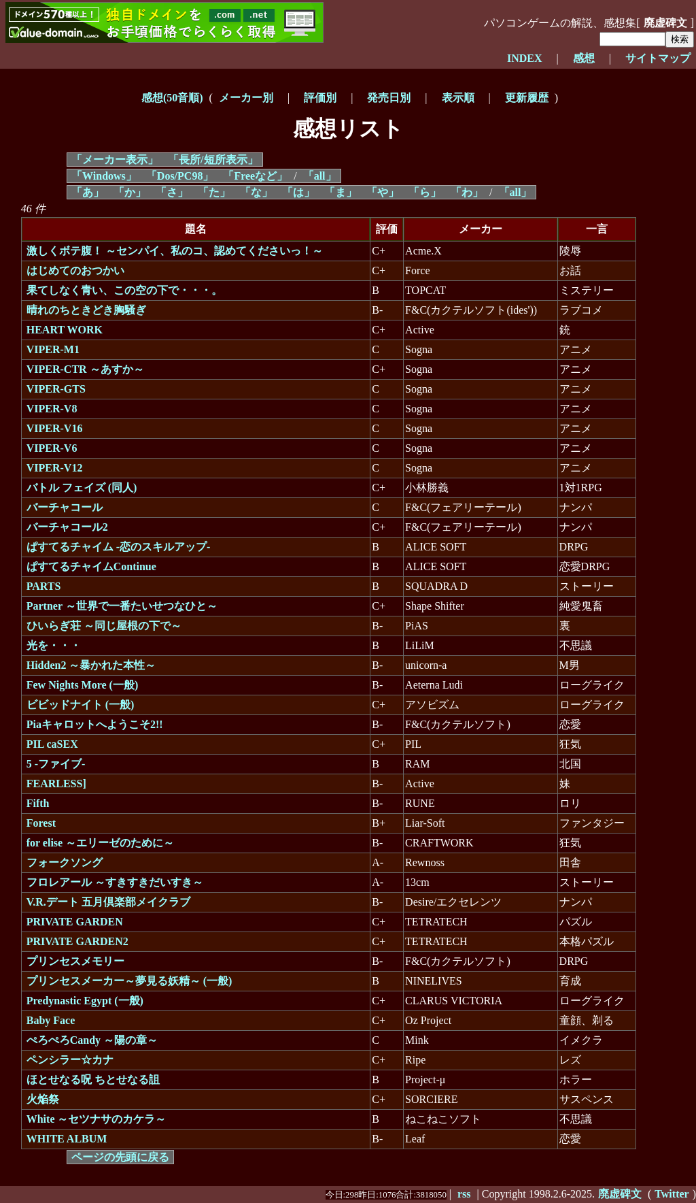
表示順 (458, 97)
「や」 (382, 192)
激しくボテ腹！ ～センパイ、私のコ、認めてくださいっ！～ (175, 251)
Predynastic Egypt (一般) (85, 1000)
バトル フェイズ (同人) (82, 487)
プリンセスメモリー (75, 961)
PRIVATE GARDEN (75, 921)
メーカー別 (246, 97)
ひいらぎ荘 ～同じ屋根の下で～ (104, 625)
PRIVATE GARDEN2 (77, 941)
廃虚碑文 (665, 23)
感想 (584, 58)
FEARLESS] (56, 783)
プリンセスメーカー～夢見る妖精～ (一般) (129, 981)
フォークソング (65, 862)
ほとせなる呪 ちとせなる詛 (93, 1079)
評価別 (320, 97)
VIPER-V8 (52, 408)
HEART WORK (65, 329)
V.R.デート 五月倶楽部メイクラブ (108, 902)
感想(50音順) (172, 97)
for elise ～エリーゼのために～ (100, 842)
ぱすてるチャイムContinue (91, 566)
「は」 (298, 192)
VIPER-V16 (55, 428)
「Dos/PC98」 (180, 176)
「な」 (256, 192)
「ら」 (424, 192)
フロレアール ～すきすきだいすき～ (115, 882)
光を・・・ (54, 645)
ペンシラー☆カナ (70, 1060)
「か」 (130, 192)
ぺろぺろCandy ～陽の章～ (92, 1040)
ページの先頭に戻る (120, 1157)
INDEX (524, 58)
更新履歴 (527, 97)
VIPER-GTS (56, 389)
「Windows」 (104, 176)
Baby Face (51, 1020)
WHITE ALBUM (67, 1138)
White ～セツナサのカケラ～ (97, 1119)
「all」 (319, 176)
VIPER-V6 (52, 448)
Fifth (38, 803)
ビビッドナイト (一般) (81, 704)
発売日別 (389, 97)
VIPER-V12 (55, 468)
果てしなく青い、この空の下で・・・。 (124, 290)
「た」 (214, 192)
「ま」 (340, 192)
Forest (41, 823)
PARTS (44, 586)
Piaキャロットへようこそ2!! (95, 724)
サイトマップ (658, 58)
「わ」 (467, 192)
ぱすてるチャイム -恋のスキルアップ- (119, 547)
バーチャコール (65, 507)
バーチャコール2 (67, 527)
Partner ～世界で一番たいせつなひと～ (122, 606)
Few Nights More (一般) (83, 685)
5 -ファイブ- (56, 764)
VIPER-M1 (53, 349)
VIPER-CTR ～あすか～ (85, 369)
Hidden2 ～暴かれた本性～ (91, 665)
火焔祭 (43, 1099)
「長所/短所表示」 (213, 159)
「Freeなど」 (255, 176)
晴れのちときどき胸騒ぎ (86, 310)
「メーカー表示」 (114, 159)
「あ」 (87, 192)
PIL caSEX (52, 744)
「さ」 (172, 192)
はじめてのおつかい (75, 270)
